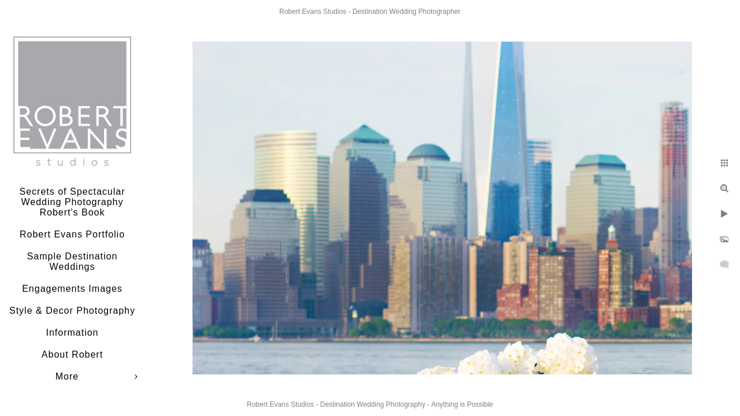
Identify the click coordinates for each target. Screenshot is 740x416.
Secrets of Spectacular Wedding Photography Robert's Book (72, 202)
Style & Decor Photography (72, 310)
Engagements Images (72, 289)
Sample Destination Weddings (72, 261)
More (67, 376)
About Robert (72, 354)
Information (72, 332)
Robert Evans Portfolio (72, 234)
